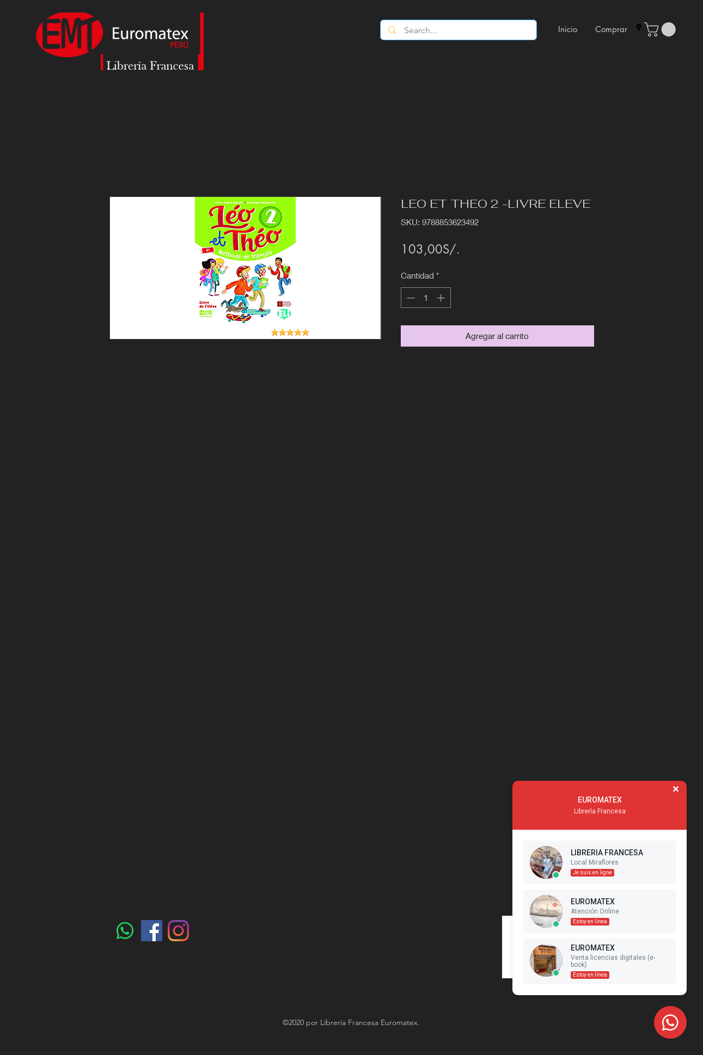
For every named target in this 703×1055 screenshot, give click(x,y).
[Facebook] (151, 930)
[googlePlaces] (638, 27)
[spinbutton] (426, 298)
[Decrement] (409, 298)
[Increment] (442, 298)
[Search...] (459, 30)
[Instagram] (178, 930)
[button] (661, 29)
